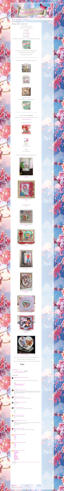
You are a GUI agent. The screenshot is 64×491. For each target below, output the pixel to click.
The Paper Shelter (26, 124)
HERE (37, 357)
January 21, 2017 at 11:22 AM (22, 420)
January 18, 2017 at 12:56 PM (24, 377)
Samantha (26, 332)
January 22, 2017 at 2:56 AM (20, 428)
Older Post (38, 485)
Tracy (26, 355)
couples (15, 435)
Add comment (14, 462)
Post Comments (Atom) (19, 487)
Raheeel (15, 434)
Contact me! (26, 19)
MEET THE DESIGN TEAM (26, 119)
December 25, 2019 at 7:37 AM (21, 434)
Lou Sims (27, 75)
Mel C (15, 415)
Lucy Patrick (27, 35)
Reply (15, 387)
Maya (27, 63)
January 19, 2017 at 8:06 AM (19, 407)
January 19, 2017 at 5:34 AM (22, 402)
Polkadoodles (26, 138)
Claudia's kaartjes (16, 377)
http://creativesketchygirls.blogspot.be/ (19, 384)
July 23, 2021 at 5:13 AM (21, 450)
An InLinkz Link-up (15, 369)
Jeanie (26, 225)
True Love (23, 224)
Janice (15, 428)
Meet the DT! (18, 19)
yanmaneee (15, 450)
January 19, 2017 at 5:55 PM (20, 415)
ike (14, 407)
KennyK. (15, 372)
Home (13, 19)
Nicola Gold (16, 420)
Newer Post (14, 485)
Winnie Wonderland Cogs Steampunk (25, 354)
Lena (26, 269)
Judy (26, 246)
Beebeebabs (16, 402)
